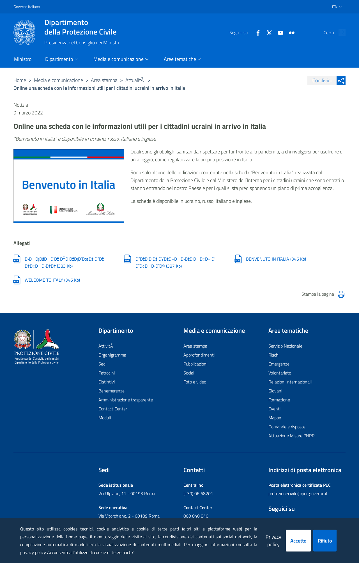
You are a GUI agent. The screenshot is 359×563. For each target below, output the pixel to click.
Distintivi (106, 382)
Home (19, 80)
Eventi (274, 409)
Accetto (298, 540)
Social (188, 373)
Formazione (279, 400)
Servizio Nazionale (285, 346)
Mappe (274, 418)
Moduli (104, 418)
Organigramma (112, 355)
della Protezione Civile (81, 26)
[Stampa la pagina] (341, 294)
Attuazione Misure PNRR (291, 436)
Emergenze (278, 364)
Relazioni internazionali (290, 382)
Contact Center (112, 409)
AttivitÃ (106, 346)
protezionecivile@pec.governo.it (298, 493)
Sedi (102, 364)
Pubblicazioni (195, 364)
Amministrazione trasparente (125, 400)
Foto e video (194, 382)
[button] (339, 32)
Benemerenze (111, 391)
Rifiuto (325, 540)
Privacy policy (273, 540)
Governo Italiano (26, 7)
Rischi (273, 355)
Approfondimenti (199, 355)
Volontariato (279, 373)
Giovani (275, 391)
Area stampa (104, 80)
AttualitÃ (135, 80)
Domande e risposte (286, 427)
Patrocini (106, 373)
